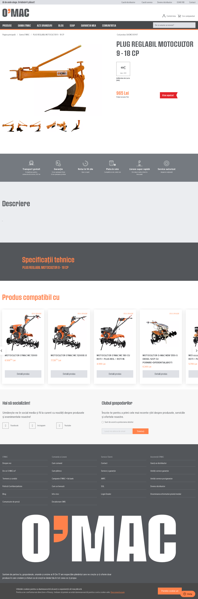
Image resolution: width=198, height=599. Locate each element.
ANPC (103, 478)
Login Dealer (106, 494)
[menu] (99, 25)
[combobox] (174, 25)
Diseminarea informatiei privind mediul (165, 494)
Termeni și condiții (9, 478)
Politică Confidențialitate (12, 486)
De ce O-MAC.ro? (9, 471)
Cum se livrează (58, 486)
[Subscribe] (140, 431)
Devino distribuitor (164, 2)
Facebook (10, 427)
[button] (23, 126)
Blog (4, 494)
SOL (102, 486)
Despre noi (6, 463)
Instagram (37, 427)
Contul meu (171, 16)
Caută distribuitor (128, 2)
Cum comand (57, 463)
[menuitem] (7, 25)
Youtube (63, 427)
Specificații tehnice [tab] (48, 259)
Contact (192, 2)
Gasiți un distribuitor (158, 463)
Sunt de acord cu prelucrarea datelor (119, 422)
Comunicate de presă (11, 501)
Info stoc (55, 494)
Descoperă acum (118, 592)
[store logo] (15, 13)
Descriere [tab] (16, 203)
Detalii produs (23, 373)
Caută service (147, 2)
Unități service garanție (159, 471)
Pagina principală (9, 34)
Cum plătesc (57, 471)
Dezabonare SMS (59, 501)
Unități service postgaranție (161, 478)
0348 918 (180, 2)
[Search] (192, 25)
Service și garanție (108, 471)
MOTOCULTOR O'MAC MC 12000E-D (69, 355)
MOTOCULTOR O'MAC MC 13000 (21, 355)
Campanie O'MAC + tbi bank (62, 478)
